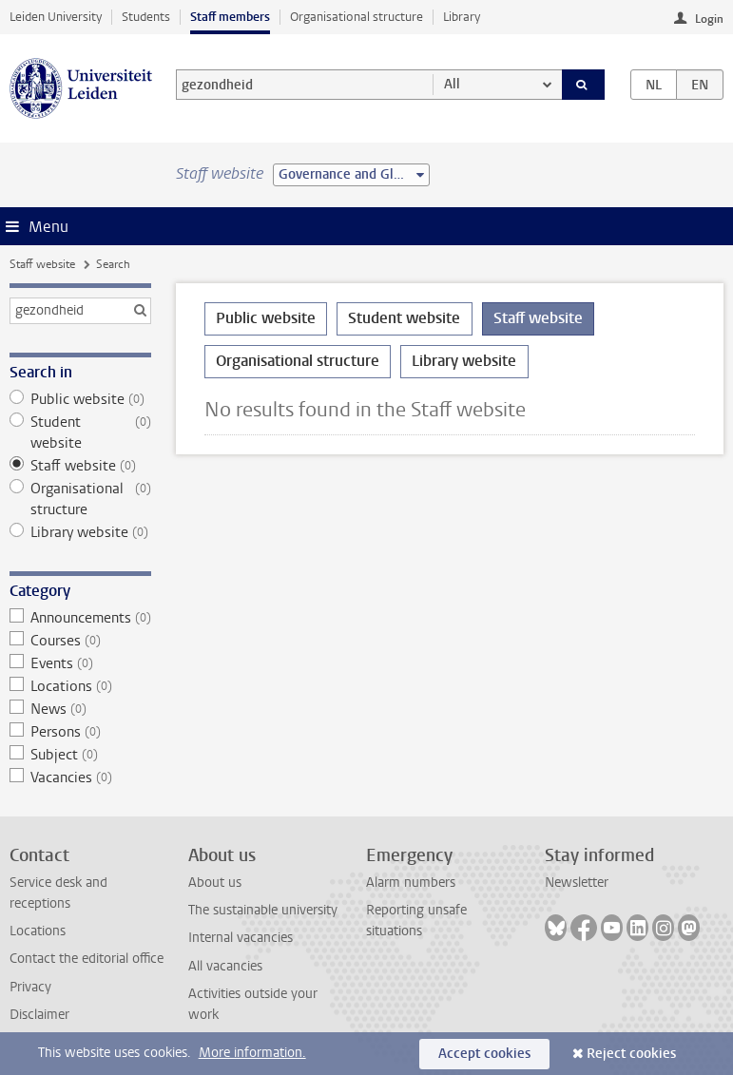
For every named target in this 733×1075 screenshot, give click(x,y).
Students (146, 17)
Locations (81, 686)
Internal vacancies (240, 938)
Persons (81, 731)
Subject (81, 754)
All (452, 84)
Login (709, 19)
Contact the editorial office (87, 959)
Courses (81, 640)
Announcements (81, 617)
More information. (252, 1053)
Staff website (42, 264)
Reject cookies (631, 1054)
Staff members (230, 17)
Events (81, 663)
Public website (81, 399)
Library (461, 17)
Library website (81, 532)
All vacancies (225, 966)
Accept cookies (484, 1054)
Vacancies (81, 777)
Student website (81, 432)
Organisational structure (356, 17)
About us (214, 882)
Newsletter (576, 882)
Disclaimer (39, 1015)
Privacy (30, 987)
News (81, 709)
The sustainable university (263, 910)
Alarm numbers (410, 882)
